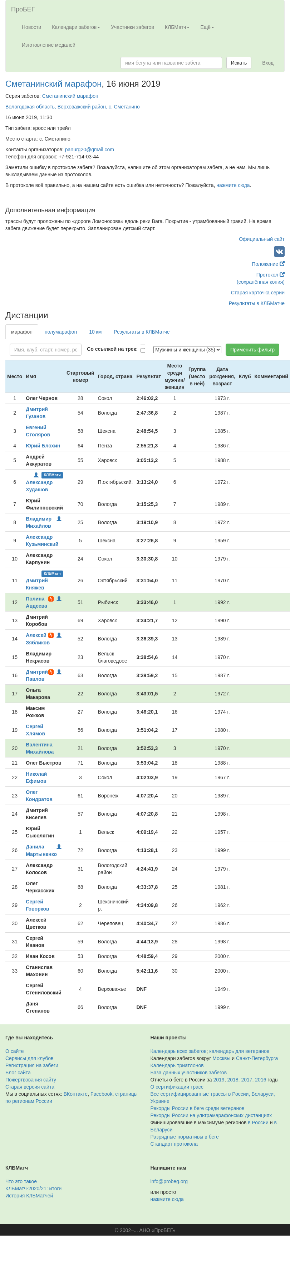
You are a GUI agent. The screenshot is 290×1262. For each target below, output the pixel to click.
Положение (268, 264)
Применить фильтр (252, 350)
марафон (22, 332)
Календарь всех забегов (179, 1051)
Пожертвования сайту (30, 1080)
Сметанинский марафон (53, 83)
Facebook (101, 1094)
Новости (31, 27)
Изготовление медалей (48, 45)
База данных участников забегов (189, 1072)
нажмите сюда (233, 185)
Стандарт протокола (174, 1144)
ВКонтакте (76, 1094)
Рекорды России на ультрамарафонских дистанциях (211, 1115)
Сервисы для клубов (29, 1058)
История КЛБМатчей (29, 1195)
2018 (232, 1080)
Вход (268, 63)
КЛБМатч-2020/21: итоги (33, 1188)
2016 (260, 1080)
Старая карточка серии (258, 292)
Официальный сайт (262, 239)
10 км (95, 332)
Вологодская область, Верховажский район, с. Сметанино (72, 107)
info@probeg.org (169, 1181)
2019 (219, 1080)
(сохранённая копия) (261, 282)
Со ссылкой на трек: (112, 349)
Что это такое (21, 1181)
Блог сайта (18, 1072)
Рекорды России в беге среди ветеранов (198, 1108)
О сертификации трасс (177, 1087)
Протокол (270, 275)
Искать (239, 63)
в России (258, 1122)
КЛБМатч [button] (177, 27)
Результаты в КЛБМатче (257, 303)
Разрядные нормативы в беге (185, 1137)
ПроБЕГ (23, 9)
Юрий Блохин (43, 445)
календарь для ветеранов (239, 1051)
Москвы (221, 1058)
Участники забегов (132, 27)
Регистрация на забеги (31, 1065)
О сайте (14, 1051)
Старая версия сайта (29, 1087)
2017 (246, 1080)
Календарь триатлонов (177, 1065)
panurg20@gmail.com (89, 149)
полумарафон (61, 332)
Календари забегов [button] (76, 27)
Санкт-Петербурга (257, 1058)
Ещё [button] (207, 27)
